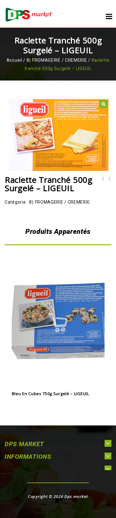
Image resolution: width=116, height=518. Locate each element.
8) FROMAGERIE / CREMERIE (57, 60)
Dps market (76, 496)
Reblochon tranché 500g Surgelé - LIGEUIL (101, 186)
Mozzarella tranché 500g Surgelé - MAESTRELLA (108, 186)
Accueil (14, 60)
